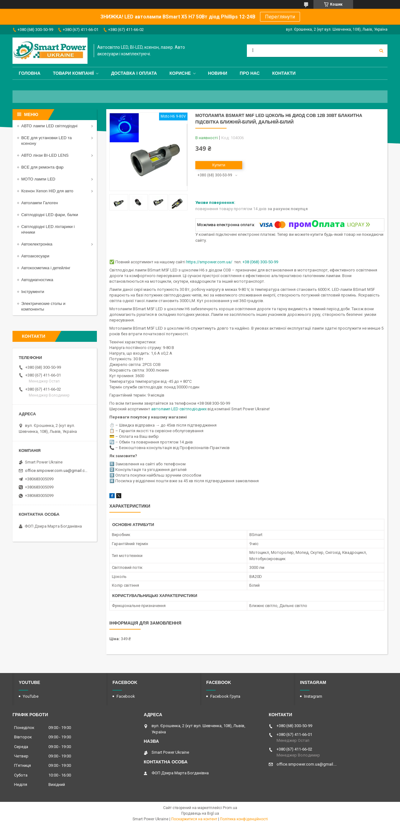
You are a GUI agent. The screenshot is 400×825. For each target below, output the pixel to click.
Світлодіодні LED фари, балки (49, 214)
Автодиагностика (37, 279)
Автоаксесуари (35, 256)
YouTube (30, 696)
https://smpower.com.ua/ (209, 262)
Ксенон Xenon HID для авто (47, 191)
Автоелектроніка (36, 244)
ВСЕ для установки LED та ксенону (46, 140)
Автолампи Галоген (39, 202)
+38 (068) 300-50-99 (260, 262)
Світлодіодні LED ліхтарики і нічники (48, 229)
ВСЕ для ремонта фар (42, 167)
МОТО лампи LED (38, 179)
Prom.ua (230, 808)
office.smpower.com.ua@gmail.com (57, 470)
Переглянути (280, 17)
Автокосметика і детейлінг (45, 268)
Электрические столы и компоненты (43, 306)
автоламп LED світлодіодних (179, 409)
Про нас (250, 73)
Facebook (126, 696)
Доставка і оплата (134, 73)
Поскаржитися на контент (194, 819)
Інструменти (32, 291)
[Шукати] (381, 50)
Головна (29, 73)
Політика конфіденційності (244, 819)
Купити (218, 165)
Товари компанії (73, 73)
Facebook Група (225, 696)
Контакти (284, 73)
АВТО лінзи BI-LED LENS (45, 155)
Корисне (180, 73)
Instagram (313, 696)
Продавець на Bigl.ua (200, 813)
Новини (217, 73)
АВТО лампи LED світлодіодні (49, 126)
